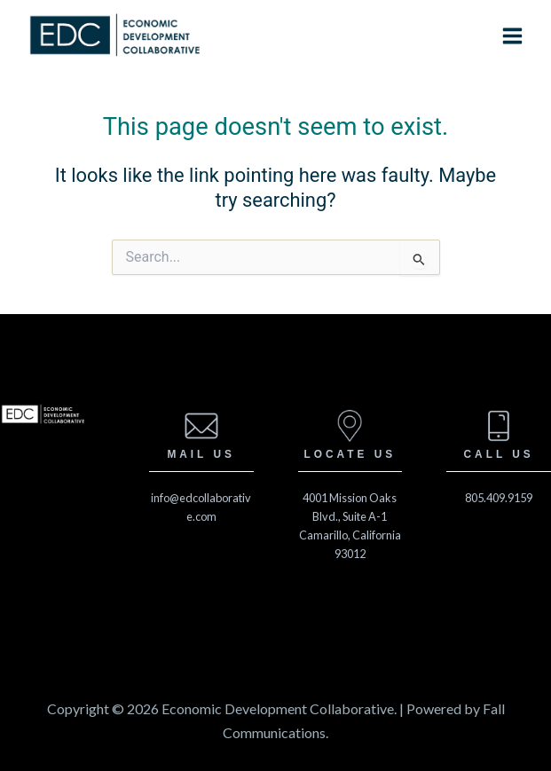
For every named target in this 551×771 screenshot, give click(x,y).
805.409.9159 (498, 498)
